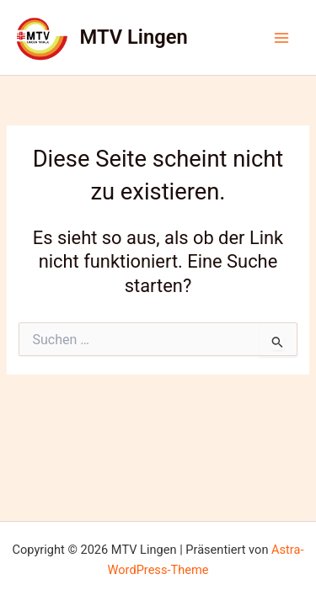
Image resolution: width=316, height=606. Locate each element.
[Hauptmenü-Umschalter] (281, 38)
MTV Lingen (134, 37)
